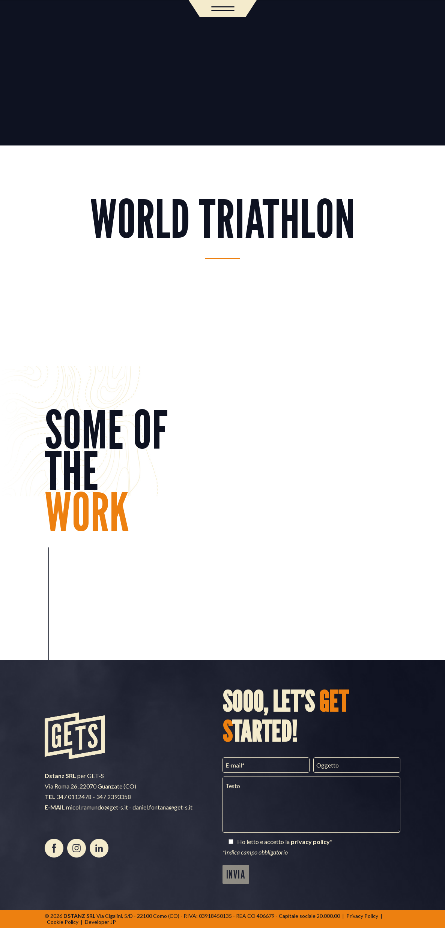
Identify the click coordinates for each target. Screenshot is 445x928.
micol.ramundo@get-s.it (97, 807)
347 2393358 (113, 796)
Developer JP (100, 922)
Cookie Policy (62, 922)
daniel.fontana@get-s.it (162, 807)
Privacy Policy (362, 916)
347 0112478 (74, 796)
